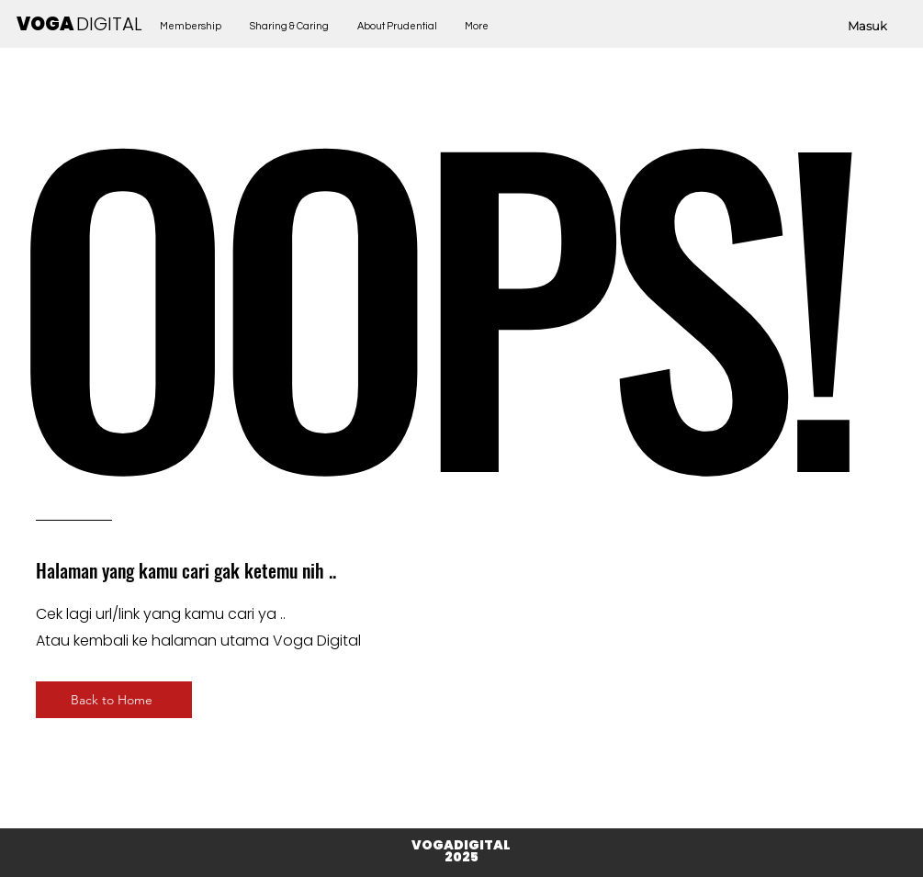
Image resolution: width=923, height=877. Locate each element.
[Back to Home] (114, 699)
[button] (289, 26)
